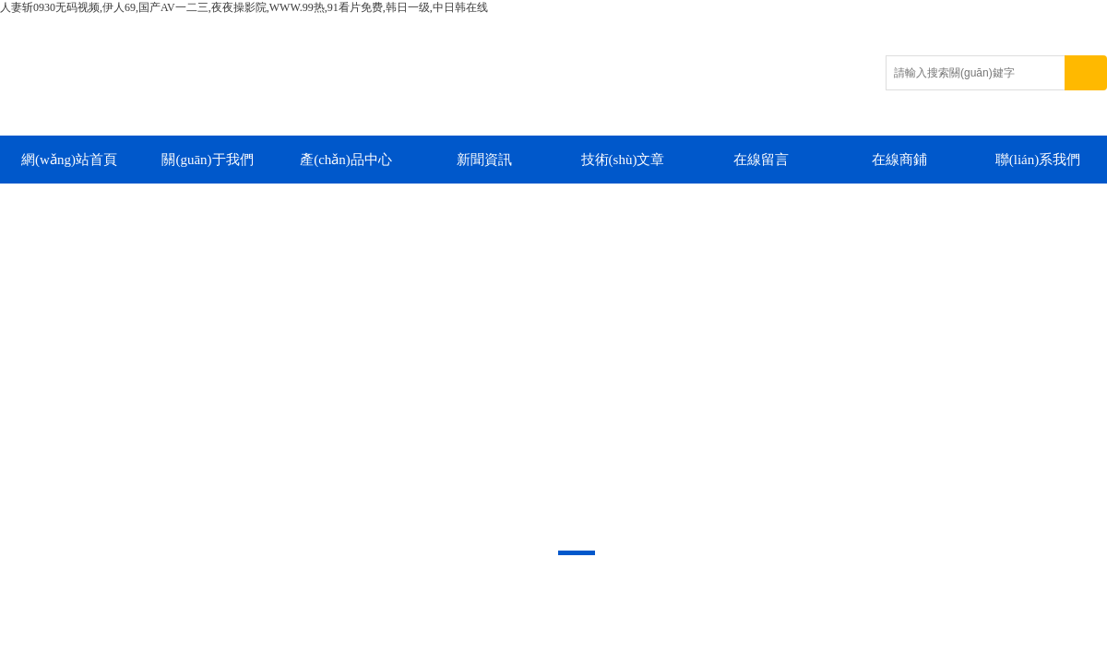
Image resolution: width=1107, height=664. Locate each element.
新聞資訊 (484, 159)
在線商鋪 (899, 159)
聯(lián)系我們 (1037, 159)
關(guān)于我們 (207, 159)
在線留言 (761, 159)
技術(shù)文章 (623, 159)
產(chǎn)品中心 (346, 159)
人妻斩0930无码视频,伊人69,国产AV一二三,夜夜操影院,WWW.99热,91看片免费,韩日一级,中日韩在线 (244, 7)
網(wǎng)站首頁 (69, 159)
